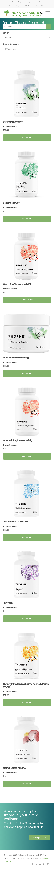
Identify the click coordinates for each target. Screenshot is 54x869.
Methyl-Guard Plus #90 (14, 768)
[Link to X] (36, 864)
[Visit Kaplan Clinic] (39, 837)
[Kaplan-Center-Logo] (22, 13)
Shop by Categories (11, 44)
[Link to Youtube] (40, 864)
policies (8, 861)
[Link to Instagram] (48, 864)
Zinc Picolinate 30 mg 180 (15, 521)
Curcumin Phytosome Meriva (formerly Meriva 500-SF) (26, 685)
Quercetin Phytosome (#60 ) (17, 440)
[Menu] (46, 13)
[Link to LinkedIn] (44, 864)
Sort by (6, 33)
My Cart (12, 2)
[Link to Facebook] (32, 864)
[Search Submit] (48, 26)
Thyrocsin (7, 602)
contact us (44, 858)
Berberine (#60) (11, 202)
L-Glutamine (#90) (13, 121)
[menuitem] (12, 2)
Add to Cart (27, 137)
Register (21, 2)
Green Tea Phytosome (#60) (17, 284)
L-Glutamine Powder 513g (16, 357)
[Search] (40, 13)
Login (29, 2)
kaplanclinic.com (40, 2)
